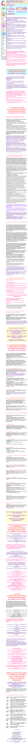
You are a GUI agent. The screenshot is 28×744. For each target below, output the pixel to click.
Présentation (3, 35)
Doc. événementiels (3, 56)
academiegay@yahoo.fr (16, 735)
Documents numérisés (3, 28)
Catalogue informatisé (3, 37)
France (2, 10)
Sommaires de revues (3, 31)
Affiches (2, 54)
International (3, 11)
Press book (3, 22)
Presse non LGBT (3, 45)
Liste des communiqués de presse (14, 1)
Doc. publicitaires (3, 52)
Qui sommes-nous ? (3, 18)
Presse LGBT (2, 42)
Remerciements (16, 742)
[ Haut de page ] (16, 729)
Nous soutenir (24, 741)
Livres (2, 46)
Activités (2, 19)
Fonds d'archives (3, 40)
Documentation (3, 50)
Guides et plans (2, 48)
